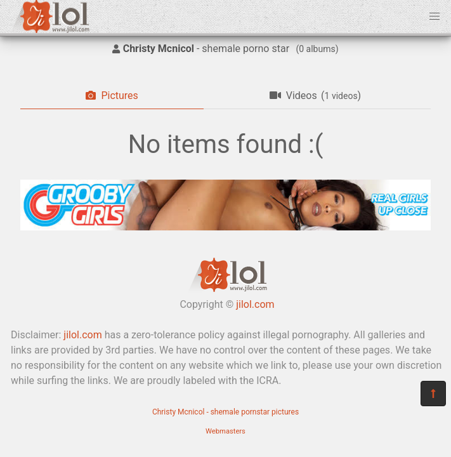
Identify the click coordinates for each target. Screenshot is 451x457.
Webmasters (225, 431)
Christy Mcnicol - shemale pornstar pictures (225, 411)
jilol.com (255, 304)
